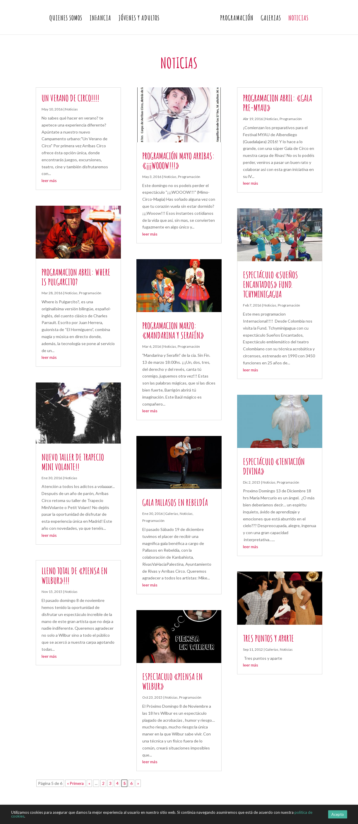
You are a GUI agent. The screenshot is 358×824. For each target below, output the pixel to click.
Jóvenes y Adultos (139, 19)
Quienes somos (65, 19)
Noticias (298, 19)
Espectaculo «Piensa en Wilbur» (172, 681)
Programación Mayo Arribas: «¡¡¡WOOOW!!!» (178, 160)
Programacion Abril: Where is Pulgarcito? (76, 277)
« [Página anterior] (89, 783)
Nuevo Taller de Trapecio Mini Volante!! (73, 462)
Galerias (271, 19)
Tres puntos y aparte (268, 638)
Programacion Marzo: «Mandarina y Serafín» (173, 330)
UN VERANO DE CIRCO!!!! (70, 98)
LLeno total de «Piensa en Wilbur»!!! (74, 575)
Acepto (337, 814)
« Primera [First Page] (75, 783)
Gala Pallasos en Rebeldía (175, 502)
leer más (49, 180)
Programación (236, 19)
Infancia (100, 19)
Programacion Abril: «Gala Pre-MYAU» (277, 103)
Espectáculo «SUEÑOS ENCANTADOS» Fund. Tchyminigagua (270, 284)
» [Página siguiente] (138, 783)
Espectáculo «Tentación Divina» (274, 466)
